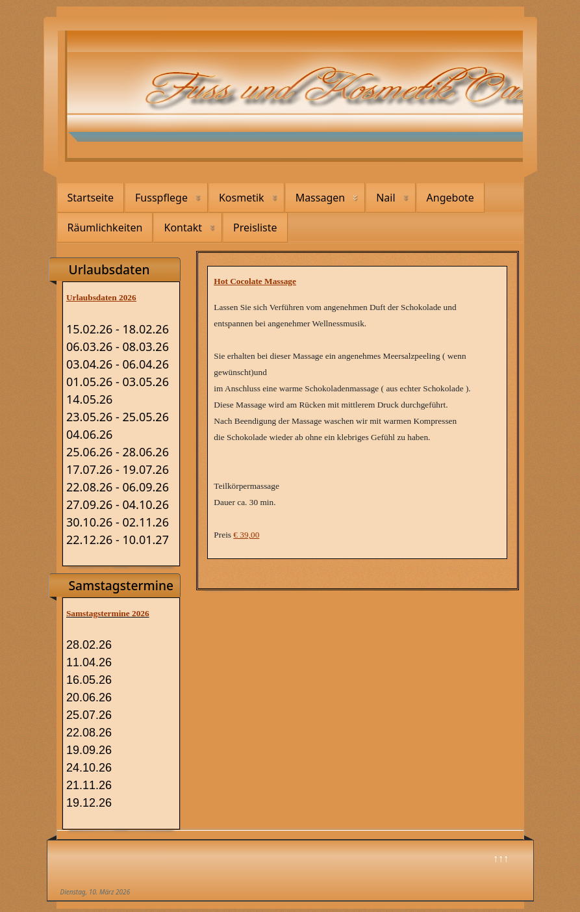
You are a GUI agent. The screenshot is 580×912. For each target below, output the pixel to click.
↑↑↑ (501, 858)
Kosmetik (241, 197)
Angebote (450, 197)
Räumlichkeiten (105, 227)
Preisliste (255, 227)
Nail (385, 197)
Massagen (321, 197)
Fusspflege (161, 197)
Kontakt (183, 227)
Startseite (91, 197)
